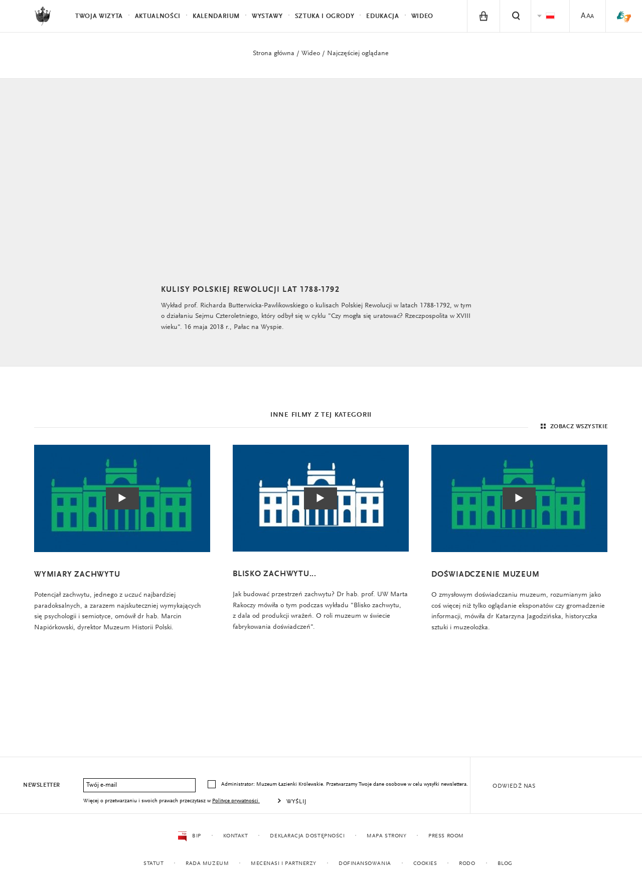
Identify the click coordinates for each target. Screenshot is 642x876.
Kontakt (235, 836)
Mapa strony (386, 836)
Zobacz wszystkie (573, 428)
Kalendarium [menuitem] (216, 16)
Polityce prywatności (236, 801)
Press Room (446, 836)
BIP (189, 836)
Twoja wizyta (99, 16)
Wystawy (267, 16)
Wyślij (296, 802)
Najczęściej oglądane (358, 53)
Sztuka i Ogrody (325, 16)
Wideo (310, 53)
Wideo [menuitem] (422, 16)
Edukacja (382, 16)
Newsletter (41, 785)
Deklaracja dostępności (307, 836)
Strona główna (273, 53)
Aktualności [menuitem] (158, 16)
